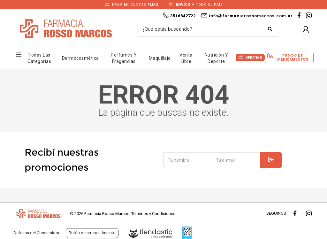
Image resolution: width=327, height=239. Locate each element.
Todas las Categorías (39, 58)
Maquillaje (160, 58)
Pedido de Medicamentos (292, 57)
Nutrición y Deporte (216, 58)
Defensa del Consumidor (36, 232)
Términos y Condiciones (153, 213)
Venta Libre (186, 58)
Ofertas (253, 58)
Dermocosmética (80, 58)
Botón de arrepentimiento (92, 232)
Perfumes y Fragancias (124, 58)
